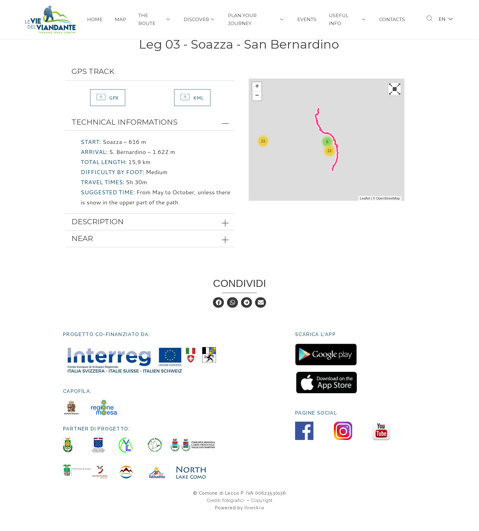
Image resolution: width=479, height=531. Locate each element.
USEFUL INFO (348, 19)
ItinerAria (254, 522)
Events (306, 19)
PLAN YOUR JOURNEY (256, 19)
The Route (154, 19)
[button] (107, 112)
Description (97, 236)
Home (95, 19)
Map (120, 19)
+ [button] (257, 101)
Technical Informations (124, 136)
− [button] (257, 110)
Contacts (392, 19)
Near (82, 252)
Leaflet (365, 212)
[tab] (150, 137)
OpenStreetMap (388, 212)
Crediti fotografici (226, 514)
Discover (200, 19)
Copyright (261, 514)
